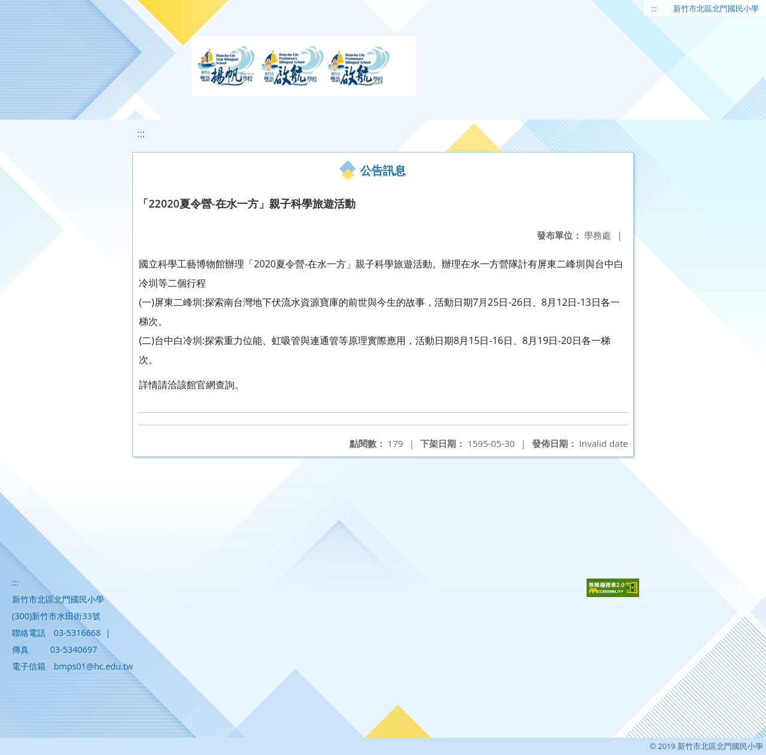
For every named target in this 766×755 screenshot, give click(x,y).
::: (654, 8)
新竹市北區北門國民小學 (716, 8)
